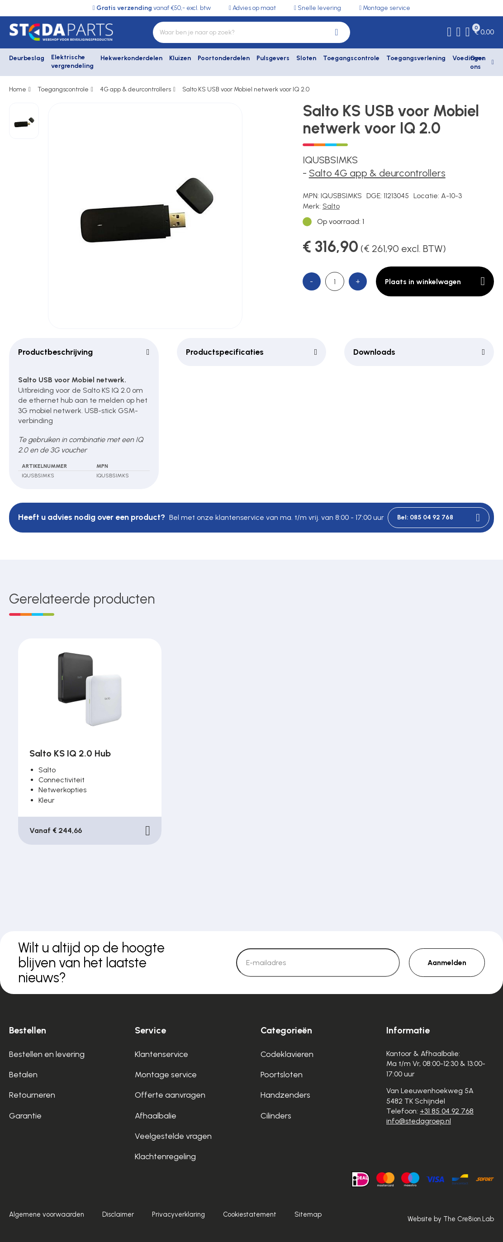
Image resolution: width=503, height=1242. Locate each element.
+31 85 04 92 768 (447, 1111)
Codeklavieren (287, 1054)
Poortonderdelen (224, 58)
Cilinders (276, 1116)
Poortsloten (282, 1075)
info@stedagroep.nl (418, 1121)
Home (17, 89)
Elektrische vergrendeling (72, 61)
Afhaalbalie (155, 1116)
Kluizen (180, 58)
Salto (331, 206)
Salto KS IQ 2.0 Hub (70, 753)
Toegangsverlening (416, 58)
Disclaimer (118, 1214)
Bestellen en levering (47, 1054)
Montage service (166, 1075)
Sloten (306, 58)
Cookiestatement (249, 1214)
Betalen (23, 1075)
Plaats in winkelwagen (435, 281)
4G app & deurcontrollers (135, 89)
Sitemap (308, 1214)
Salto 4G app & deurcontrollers (377, 173)
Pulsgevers (272, 58)
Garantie (25, 1116)
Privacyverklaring (178, 1214)
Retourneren (32, 1095)
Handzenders (285, 1095)
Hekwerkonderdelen (131, 58)
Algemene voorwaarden (46, 1214)
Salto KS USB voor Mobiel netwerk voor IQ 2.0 (245, 89)
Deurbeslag (26, 58)
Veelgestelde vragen (173, 1136)
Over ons (477, 62)
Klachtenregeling (165, 1156)
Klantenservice (161, 1054)
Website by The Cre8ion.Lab (451, 1219)
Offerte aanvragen (170, 1095)
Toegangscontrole (351, 58)
